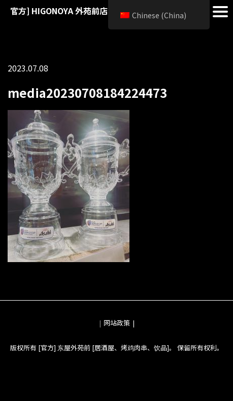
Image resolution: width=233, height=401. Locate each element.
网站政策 (117, 322)
